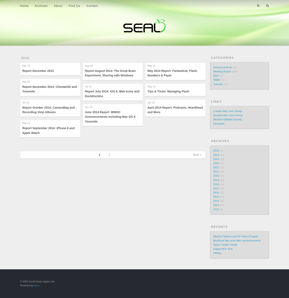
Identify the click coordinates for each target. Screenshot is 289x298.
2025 (216, 155)
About (58, 5)
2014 (25, 58)
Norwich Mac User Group (227, 115)
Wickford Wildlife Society (227, 119)
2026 (216, 150)
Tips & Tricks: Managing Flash (168, 91)
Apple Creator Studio (225, 244)
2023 (216, 163)
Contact (92, 5)
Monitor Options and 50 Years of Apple (235, 236)
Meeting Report (222, 71)
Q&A (216, 75)
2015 (216, 196)
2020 (216, 175)
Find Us (74, 5)
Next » (197, 154)
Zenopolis (219, 123)
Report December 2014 (38, 70)
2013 (216, 205)
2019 (216, 180)
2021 (216, 171)
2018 (216, 184)
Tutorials (218, 84)
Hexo (36, 285)
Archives (41, 5)
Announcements (222, 67)
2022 (216, 167)
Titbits (216, 79)
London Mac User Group (227, 111)
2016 (216, 192)
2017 (216, 188)
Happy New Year (223, 249)
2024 (216, 159)
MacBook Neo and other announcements (237, 240)
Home (24, 5)
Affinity (217, 253)
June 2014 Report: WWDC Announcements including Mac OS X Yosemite (110, 116)
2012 (216, 209)
